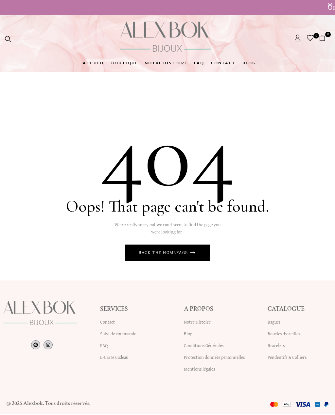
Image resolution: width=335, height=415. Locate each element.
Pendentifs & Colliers (287, 358)
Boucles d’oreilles (284, 334)
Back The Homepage (164, 253)
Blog (188, 334)
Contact (107, 323)
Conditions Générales (203, 346)
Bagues (274, 323)
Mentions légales (199, 370)
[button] (324, 38)
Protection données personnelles (214, 358)
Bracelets (276, 346)
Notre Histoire (197, 323)
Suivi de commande (118, 334)
